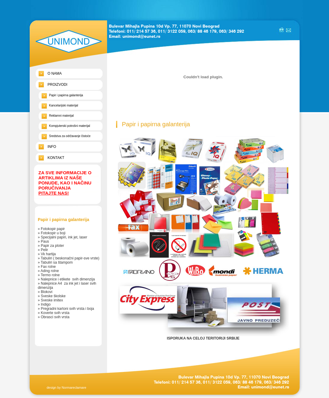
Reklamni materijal (61, 115)
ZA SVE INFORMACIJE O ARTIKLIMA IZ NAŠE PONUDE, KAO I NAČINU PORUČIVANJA (64, 183)
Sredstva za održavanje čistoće (70, 136)
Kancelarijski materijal (63, 105)
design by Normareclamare (66, 387)
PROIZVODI (57, 84)
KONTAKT (56, 158)
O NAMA (55, 73)
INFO (52, 147)
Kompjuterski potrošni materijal (69, 125)
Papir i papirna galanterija (66, 95)
